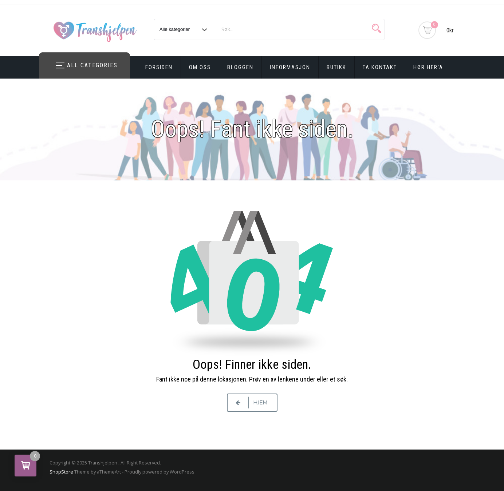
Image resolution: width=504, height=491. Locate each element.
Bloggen (240, 67)
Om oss (200, 67)
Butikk (336, 67)
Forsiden (159, 67)
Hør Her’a (428, 67)
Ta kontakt (380, 67)
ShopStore (61, 471)
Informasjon (290, 67)
